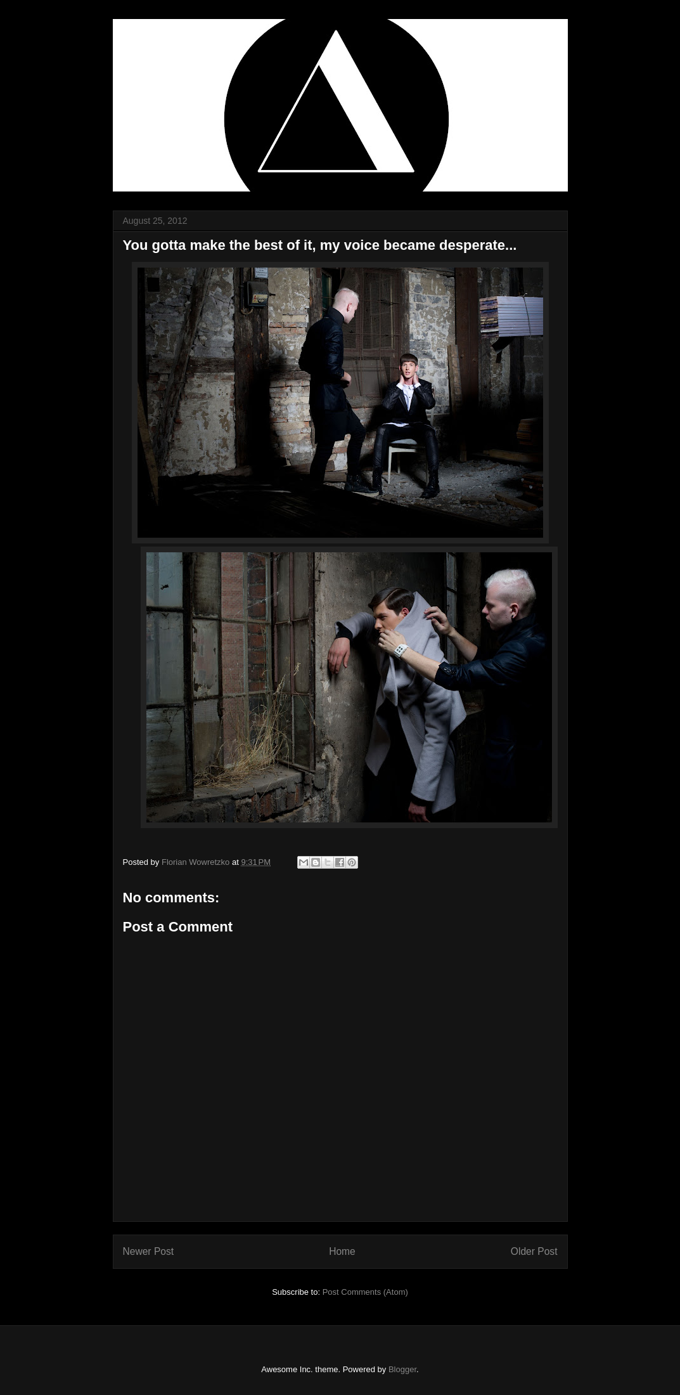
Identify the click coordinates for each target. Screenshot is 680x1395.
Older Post (534, 1251)
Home (342, 1251)
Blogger (402, 1369)
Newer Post (148, 1251)
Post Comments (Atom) (365, 1292)
